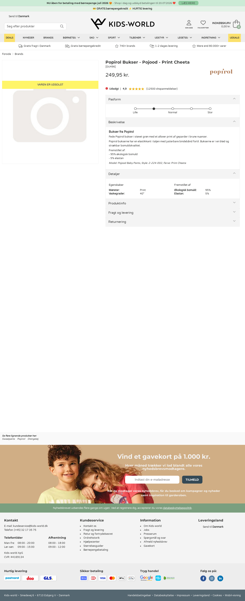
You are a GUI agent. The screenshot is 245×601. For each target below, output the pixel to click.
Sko (93, 37)
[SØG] (62, 26)
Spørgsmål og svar (155, 537)
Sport (114, 37)
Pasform (114, 99)
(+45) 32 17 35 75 (25, 530)
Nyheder (28, 37)
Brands (48, 37)
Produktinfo (117, 203)
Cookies (217, 595)
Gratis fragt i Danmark (35, 46)
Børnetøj (71, 37)
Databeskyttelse (164, 595)
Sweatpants (8, 439)
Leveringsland (201, 595)
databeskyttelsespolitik (177, 508)
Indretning (210, 37)
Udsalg (234, 37)
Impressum (183, 595)
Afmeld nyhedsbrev (155, 541)
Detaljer (114, 174)
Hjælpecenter (91, 541)
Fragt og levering (120, 213)
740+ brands (125, 46)
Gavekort (149, 545)
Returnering (117, 222)
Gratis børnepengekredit (83, 46)
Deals (9, 37)
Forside (6, 54)
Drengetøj (33, 439)
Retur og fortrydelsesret (98, 533)
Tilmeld (192, 480)
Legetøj (185, 37)
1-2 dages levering (164, 46)
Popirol (21, 439)
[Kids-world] (122, 24)
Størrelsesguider (93, 545)
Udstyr (161, 37)
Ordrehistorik (91, 537)
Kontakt (11, 520)
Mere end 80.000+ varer (209, 46)
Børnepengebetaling (95, 549)
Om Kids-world (153, 526)
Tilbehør (137, 37)
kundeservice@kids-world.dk (30, 526)
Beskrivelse (116, 122)
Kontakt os (89, 526)
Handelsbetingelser (139, 595)
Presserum (150, 533)
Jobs (146, 530)
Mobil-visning (233, 595)
